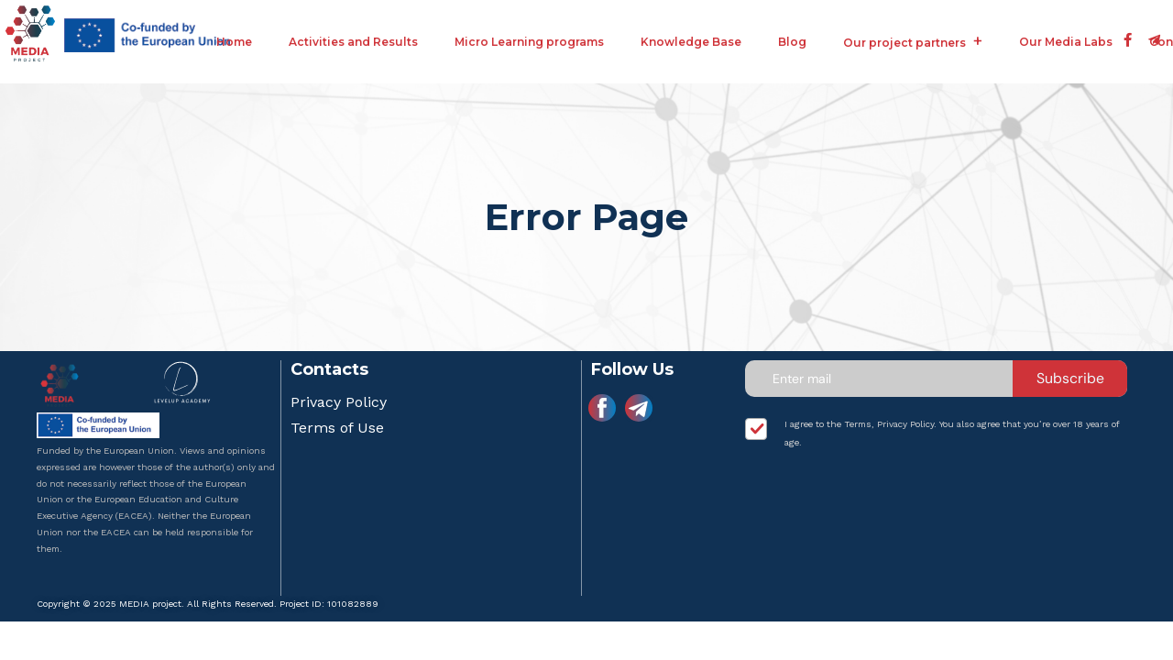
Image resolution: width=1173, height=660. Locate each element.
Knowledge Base (691, 41)
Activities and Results (353, 41)
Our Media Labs (1066, 41)
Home (234, 41)
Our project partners (904, 43)
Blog (792, 41)
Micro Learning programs (529, 41)
